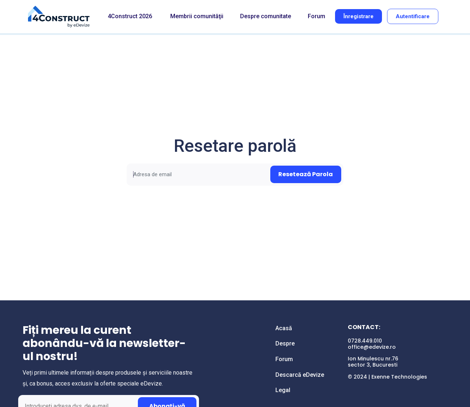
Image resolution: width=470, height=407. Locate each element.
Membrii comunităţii (196, 16)
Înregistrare (358, 16)
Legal (282, 390)
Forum (316, 16)
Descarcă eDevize (299, 374)
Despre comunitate (265, 16)
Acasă (283, 328)
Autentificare (413, 16)
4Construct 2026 (130, 16)
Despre (285, 343)
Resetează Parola (305, 174)
